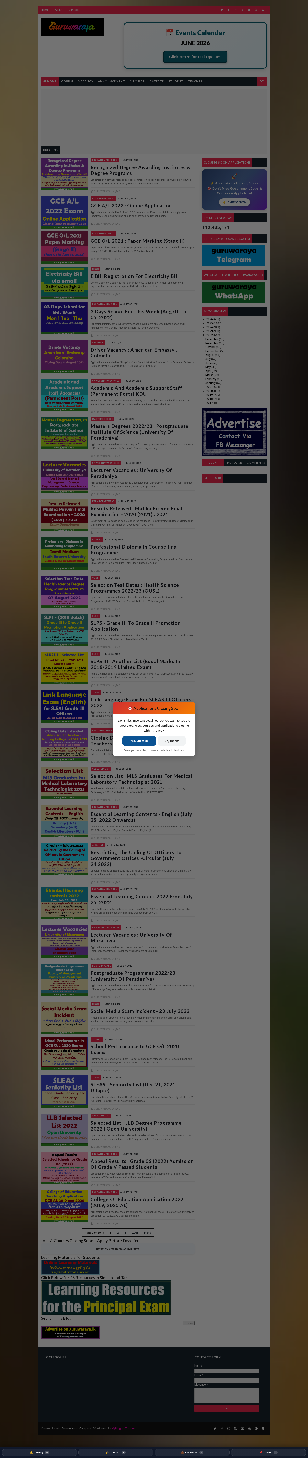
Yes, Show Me (139, 740)
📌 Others (269, 1452)
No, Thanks (171, 741)
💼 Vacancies (192, 1452)
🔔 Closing (39, 1452)
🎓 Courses (116, 1452)
